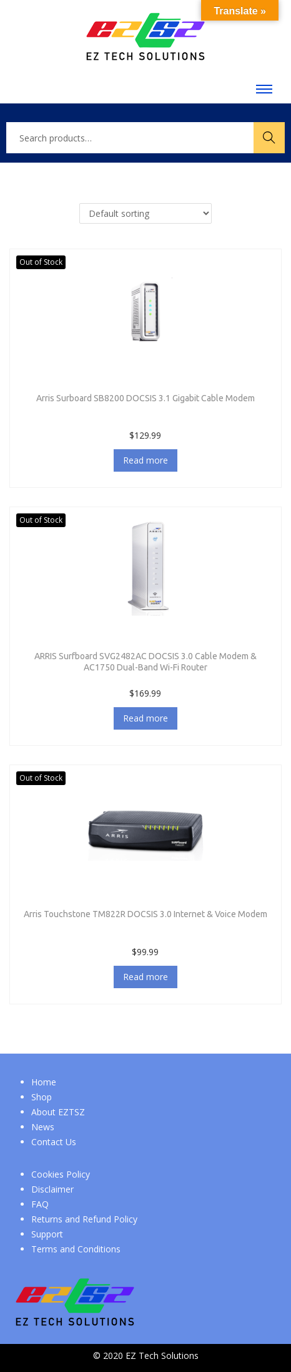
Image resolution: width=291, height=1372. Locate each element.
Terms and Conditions (76, 1249)
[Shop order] (145, 213)
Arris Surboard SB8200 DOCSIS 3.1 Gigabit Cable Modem (145, 398)
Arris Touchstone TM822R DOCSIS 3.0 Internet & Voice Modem (145, 914)
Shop (41, 1097)
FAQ (40, 1204)
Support (47, 1234)
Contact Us (53, 1142)
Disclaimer (52, 1189)
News (42, 1127)
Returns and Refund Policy (84, 1219)
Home (43, 1082)
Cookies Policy (60, 1174)
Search (269, 137)
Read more (145, 460)
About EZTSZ (58, 1112)
